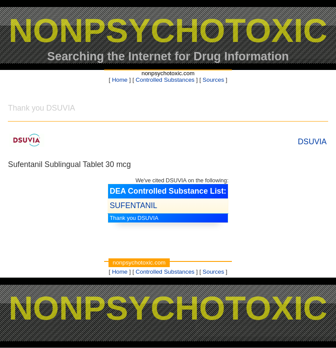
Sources (213, 80)
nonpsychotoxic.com (167, 73)
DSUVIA (312, 141)
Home (120, 80)
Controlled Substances (165, 80)
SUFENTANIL (134, 205)
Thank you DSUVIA (134, 218)
